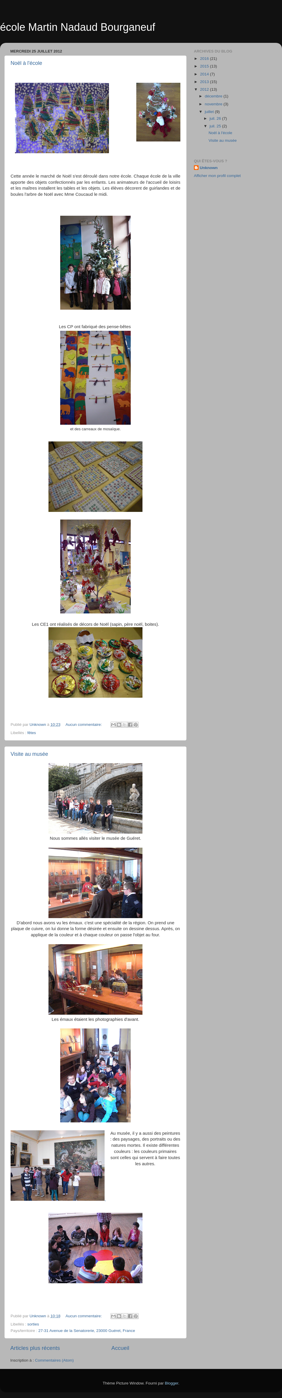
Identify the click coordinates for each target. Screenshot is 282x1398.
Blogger (171, 1383)
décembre (214, 96)
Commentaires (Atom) (54, 1360)
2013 (205, 82)
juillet (210, 111)
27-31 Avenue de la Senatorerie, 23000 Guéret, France (86, 1330)
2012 (205, 89)
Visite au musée (29, 754)
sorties (33, 1324)
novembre (214, 104)
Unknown (209, 168)
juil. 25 (215, 126)
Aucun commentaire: (84, 724)
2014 (205, 74)
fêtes (31, 733)
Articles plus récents (35, 1348)
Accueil (120, 1348)
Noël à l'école (26, 63)
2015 (205, 66)
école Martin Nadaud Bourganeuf (77, 27)
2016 (205, 58)
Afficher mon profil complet (217, 175)
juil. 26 (215, 118)
